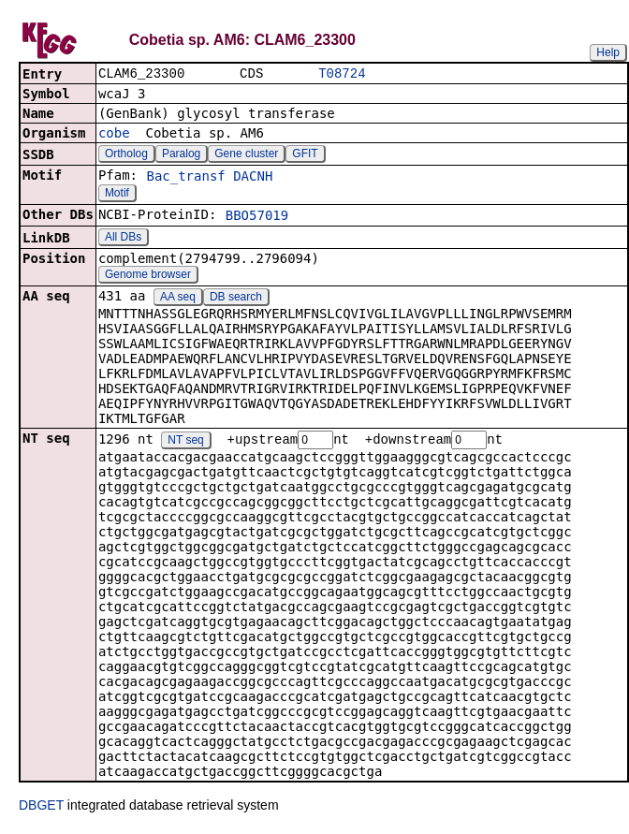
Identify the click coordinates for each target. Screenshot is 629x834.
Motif (117, 194)
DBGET (41, 807)
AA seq (178, 298)
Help (608, 52)
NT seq (185, 442)
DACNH (252, 177)
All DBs (123, 238)
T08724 (341, 74)
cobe (114, 134)
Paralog (181, 155)
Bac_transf (185, 177)
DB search (236, 298)
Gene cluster (246, 155)
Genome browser (148, 276)
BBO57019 (257, 217)
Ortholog (126, 155)
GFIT (304, 155)
